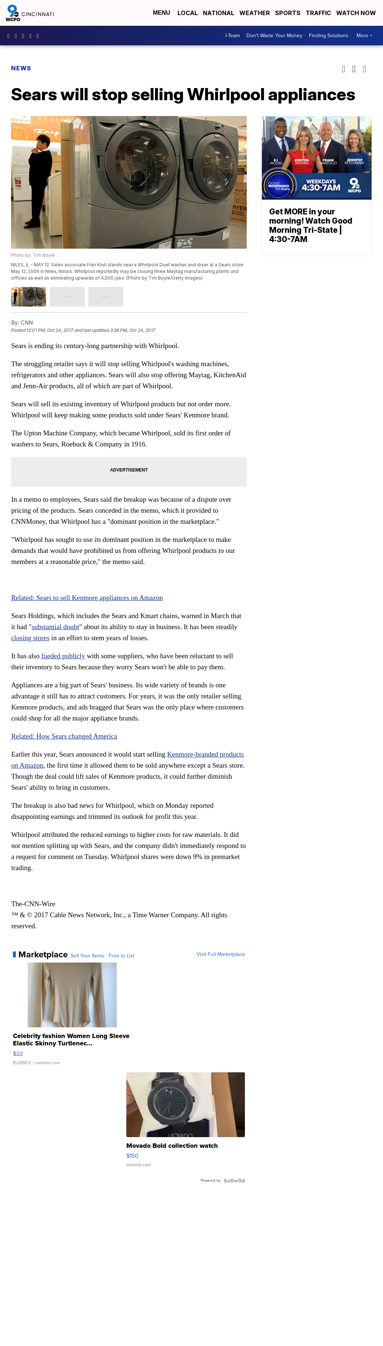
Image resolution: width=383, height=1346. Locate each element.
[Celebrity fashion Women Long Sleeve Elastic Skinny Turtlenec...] (72, 1017)
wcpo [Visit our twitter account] (25, 35)
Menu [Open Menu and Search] (161, 13)
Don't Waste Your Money (274, 35)
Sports (288, 13)
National (218, 13)
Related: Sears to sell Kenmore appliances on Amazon (87, 598)
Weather (254, 13)
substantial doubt (55, 627)
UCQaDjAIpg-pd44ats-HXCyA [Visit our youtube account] (32, 35)
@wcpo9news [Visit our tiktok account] (39, 35)
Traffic (318, 13)
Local (188, 13)
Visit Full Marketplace (221, 954)
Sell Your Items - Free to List (102, 955)
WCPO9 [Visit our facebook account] (10, 35)
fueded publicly (63, 656)
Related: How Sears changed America (64, 736)
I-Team (232, 35)
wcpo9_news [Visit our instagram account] (18, 35)
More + (364, 35)
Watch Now (356, 13)
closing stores (30, 638)
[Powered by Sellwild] (234, 1180)
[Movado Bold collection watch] (185, 1123)
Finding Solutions (328, 35)
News (21, 68)
